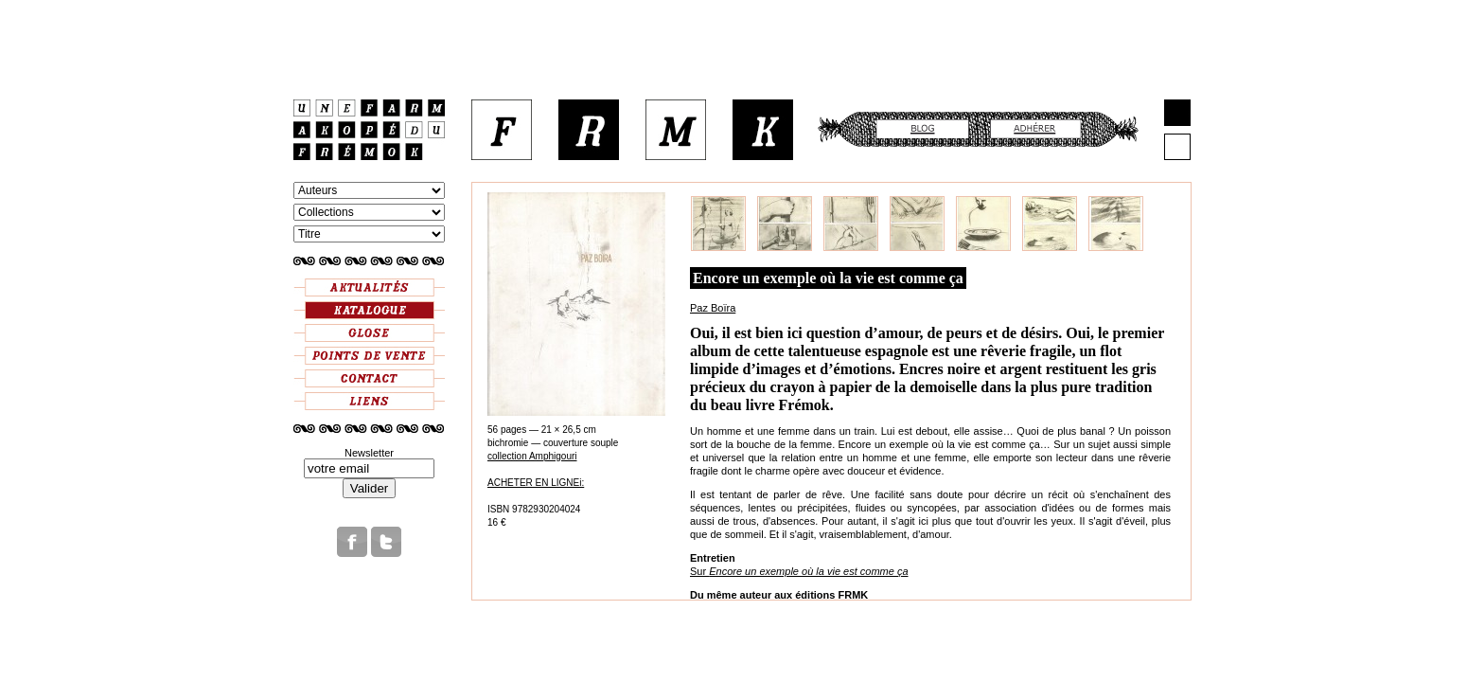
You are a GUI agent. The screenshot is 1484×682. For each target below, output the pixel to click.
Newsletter (369, 452)
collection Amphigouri (532, 456)
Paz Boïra (712, 308)
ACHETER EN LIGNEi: (535, 482)
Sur (799, 571)
